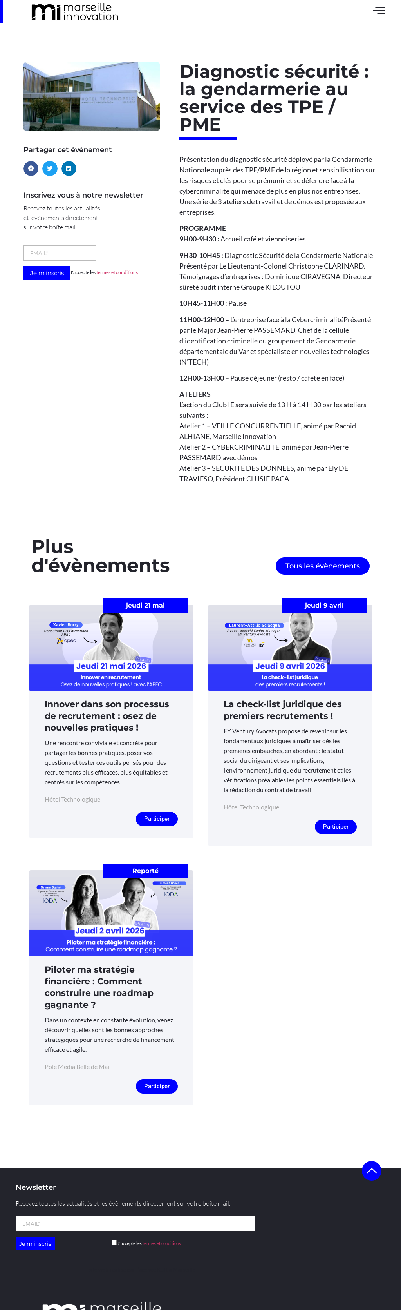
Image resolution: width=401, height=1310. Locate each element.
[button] (30, 168)
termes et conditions (117, 272)
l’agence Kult (152, 1269)
